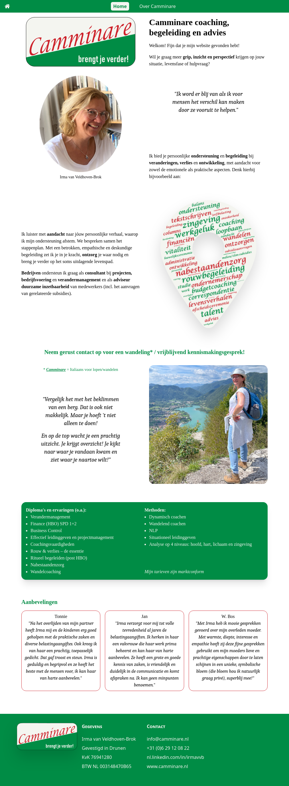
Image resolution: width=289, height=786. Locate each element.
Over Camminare (157, 6)
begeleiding (236, 155)
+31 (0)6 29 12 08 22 (168, 748)
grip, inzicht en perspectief (208, 56)
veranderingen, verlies (170, 162)
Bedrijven (31, 272)
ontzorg (89, 254)
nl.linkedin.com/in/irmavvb (175, 757)
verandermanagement (79, 279)
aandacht (56, 234)
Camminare (56, 369)
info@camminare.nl (168, 739)
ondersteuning (205, 155)
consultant (95, 272)
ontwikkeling (211, 162)
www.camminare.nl (167, 766)
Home (120, 6)
